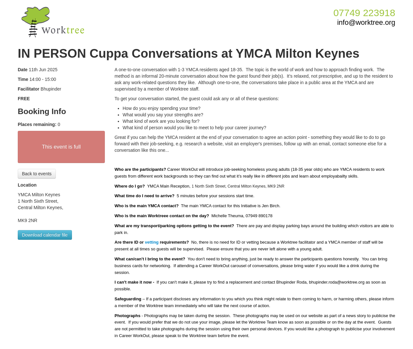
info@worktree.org (366, 22)
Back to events (37, 173)
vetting (152, 242)
